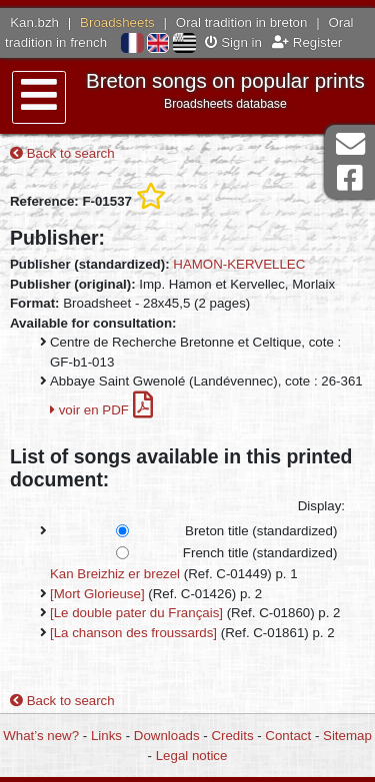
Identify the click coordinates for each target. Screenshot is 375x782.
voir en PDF (101, 409)
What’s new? (41, 735)
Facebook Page (350, 178)
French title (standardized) (260, 552)
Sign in (233, 42)
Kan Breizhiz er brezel (115, 573)
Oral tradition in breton (242, 22)
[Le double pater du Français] (136, 612)
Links (106, 735)
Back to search (62, 153)
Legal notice (192, 755)
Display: (321, 505)
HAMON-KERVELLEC (239, 264)
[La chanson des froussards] (133, 632)
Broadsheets (117, 22)
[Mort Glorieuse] (97, 593)
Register (307, 42)
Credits (232, 735)
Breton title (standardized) (261, 530)
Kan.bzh (34, 22)
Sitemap (347, 735)
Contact (288, 735)
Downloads (167, 735)
